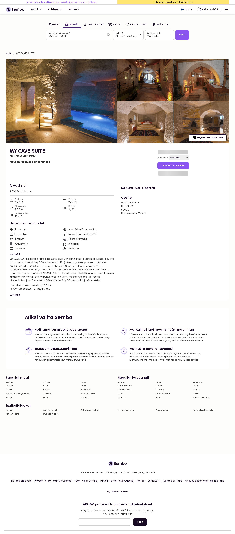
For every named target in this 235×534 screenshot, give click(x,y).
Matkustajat (153, 33)
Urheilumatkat (161, 410)
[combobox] (76, 36)
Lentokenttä (162, 158)
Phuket (196, 390)
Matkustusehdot (63, 480)
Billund (121, 382)
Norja (45, 398)
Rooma (196, 386)
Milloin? (119, 33)
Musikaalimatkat (50, 414)
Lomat (36, 9)
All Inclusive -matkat (90, 410)
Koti (8, 53)
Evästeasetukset (117, 491)
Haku (182, 35)
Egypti (9, 398)
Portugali (85, 398)
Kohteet (55, 9)
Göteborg (159, 390)
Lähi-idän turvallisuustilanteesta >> (173, 2)
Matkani (73, 9)
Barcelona (197, 382)
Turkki (83, 382)
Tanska (46, 382)
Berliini (196, 394)
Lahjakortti (154, 480)
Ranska (9, 386)
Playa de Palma (125, 386)
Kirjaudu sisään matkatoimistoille (204, 480)
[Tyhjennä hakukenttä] (108, 35)
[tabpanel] (117, 35)
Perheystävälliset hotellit (204, 410)
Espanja (9, 382)
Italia (45, 386)
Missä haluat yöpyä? (59, 33)
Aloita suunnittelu (173, 166)
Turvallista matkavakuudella (116, 480)
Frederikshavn (124, 390)
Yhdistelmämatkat (126, 410)
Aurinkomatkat (50, 410)
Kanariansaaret (88, 394)
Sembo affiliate (173, 480)
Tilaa (140, 522)
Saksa (83, 386)
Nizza (158, 398)
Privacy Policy (42, 480)
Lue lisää (15, 254)
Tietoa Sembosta (21, 480)
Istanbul (121, 398)
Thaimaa (47, 394)
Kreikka (46, 390)
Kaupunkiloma (12, 414)
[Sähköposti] (104, 522)
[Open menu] (226, 9)
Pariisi (158, 382)
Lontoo (158, 386)
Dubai (120, 394)
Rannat (9, 410)
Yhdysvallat (86, 390)
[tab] (54, 24)
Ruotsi (9, 390)
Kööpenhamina (162, 394)
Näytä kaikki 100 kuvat (207, 138)
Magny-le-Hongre (201, 398)
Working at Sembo (86, 480)
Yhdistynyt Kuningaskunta (18, 394)
